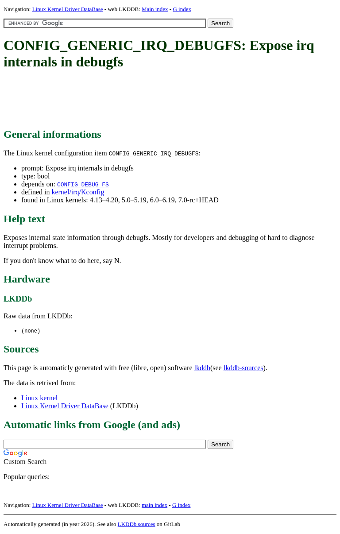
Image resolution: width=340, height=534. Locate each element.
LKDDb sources (136, 524)
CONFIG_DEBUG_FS (83, 184)
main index (154, 505)
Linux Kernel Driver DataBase (67, 9)
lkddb (202, 368)
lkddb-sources (243, 368)
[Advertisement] (165, 100)
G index (182, 9)
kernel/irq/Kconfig (77, 192)
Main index (155, 9)
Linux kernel (39, 398)
